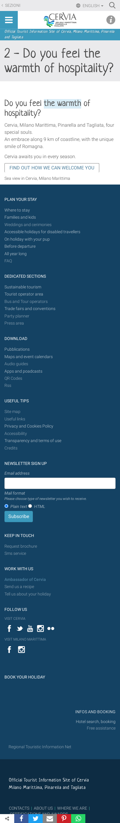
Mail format (45, 496)
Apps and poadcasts (23, 371)
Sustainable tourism (22, 287)
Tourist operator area (23, 294)
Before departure (20, 246)
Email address (17, 473)
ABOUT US (43, 808)
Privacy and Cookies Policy (28, 426)
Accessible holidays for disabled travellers (42, 231)
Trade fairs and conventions (29, 308)
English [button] (92, 5)
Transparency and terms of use (32, 440)
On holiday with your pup (27, 239)
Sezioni (12, 5)
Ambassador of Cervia (25, 579)
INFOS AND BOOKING (95, 711)
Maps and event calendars (28, 356)
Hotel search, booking (96, 721)
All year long (15, 253)
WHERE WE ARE (72, 808)
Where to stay (17, 210)
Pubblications (17, 349)
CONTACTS (19, 808)
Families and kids (20, 217)
